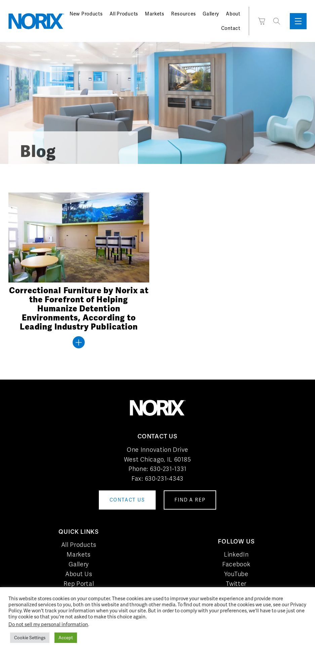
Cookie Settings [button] (29, 638)
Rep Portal (79, 583)
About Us (78, 574)
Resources (183, 14)
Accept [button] (65, 638)
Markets (154, 14)
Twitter (236, 583)
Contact (230, 28)
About (233, 14)
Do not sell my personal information (48, 624)
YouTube (236, 574)
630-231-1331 (168, 469)
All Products (124, 14)
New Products (86, 14)
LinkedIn (236, 554)
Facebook (236, 564)
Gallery (211, 14)
